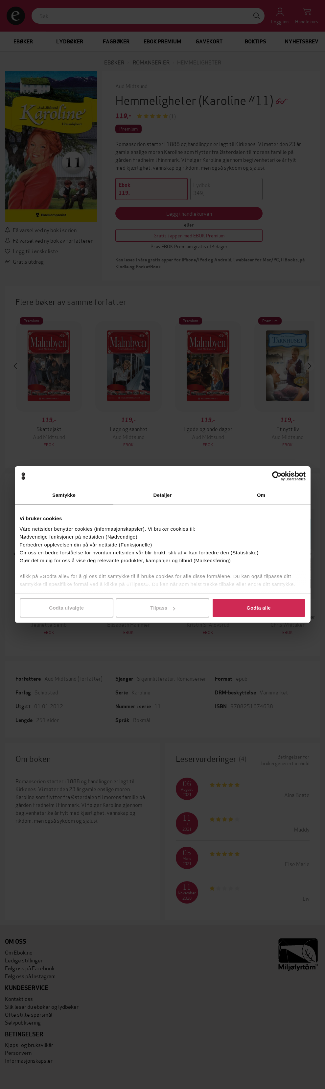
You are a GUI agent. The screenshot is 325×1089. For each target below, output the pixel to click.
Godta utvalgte (66, 608)
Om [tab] (261, 495)
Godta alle (258, 608)
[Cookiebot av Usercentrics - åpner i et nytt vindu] (277, 476)
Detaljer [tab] (162, 495)
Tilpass (162, 608)
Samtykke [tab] (64, 495)
